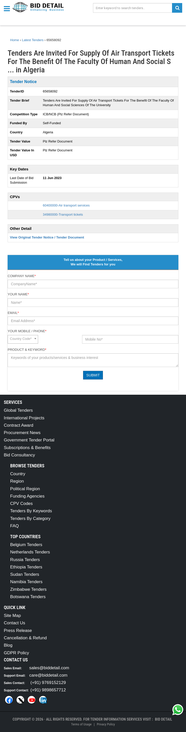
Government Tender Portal (29, 440)
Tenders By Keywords (31, 510)
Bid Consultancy (19, 455)
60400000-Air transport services (66, 205)
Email (13, 313)
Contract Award (18, 425)
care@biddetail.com (48, 675)
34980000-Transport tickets (63, 214)
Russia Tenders (25, 559)
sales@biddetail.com (49, 667)
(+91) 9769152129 (48, 682)
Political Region (25, 488)
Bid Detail (163, 719)
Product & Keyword (27, 350)
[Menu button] (8, 8)
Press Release (18, 630)
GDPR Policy (16, 652)
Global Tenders (18, 410)
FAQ (14, 525)
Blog (8, 645)
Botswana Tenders (28, 596)
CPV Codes (21, 503)
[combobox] (23, 339)
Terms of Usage (81, 724)
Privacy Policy (106, 724)
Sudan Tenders (24, 574)
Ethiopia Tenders (26, 567)
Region (17, 481)
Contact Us (14, 622)
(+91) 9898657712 (48, 690)
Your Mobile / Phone (27, 331)
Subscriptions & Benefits (27, 447)
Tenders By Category (30, 518)
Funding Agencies (27, 496)
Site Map (12, 615)
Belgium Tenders (26, 544)
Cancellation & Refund (25, 637)
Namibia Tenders (26, 581)
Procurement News (22, 432)
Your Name (18, 294)
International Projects (24, 418)
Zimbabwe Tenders (28, 589)
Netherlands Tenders (30, 552)
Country (17, 473)
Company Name (22, 276)
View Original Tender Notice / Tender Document (47, 237)
